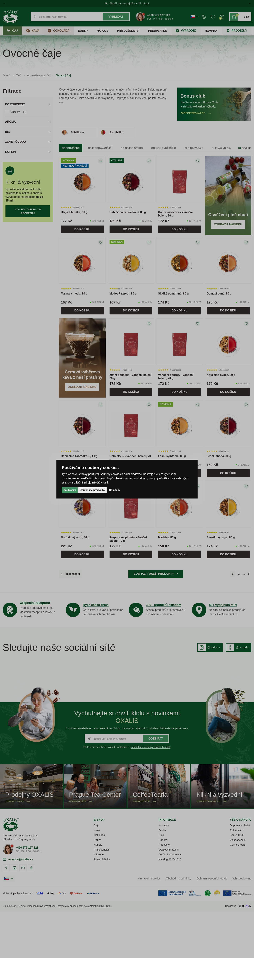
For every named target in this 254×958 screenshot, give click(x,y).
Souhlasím (70, 490)
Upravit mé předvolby (92, 490)
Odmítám (114, 490)
